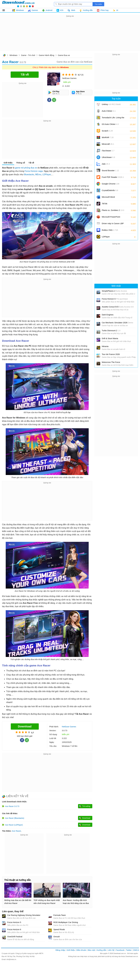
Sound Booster (110, 170)
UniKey (111, 105)
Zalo (106, 164)
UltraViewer (108, 157)
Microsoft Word (111, 198)
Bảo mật (91, 950)
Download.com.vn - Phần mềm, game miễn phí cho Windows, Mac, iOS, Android (18, 4)
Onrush (56, 936)
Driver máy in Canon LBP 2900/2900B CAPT (113, 224)
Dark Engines (107, 315)
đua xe (34, 168)
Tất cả (5, 10)
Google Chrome (110, 184)
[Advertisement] (70, 36)
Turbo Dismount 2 (111, 330)
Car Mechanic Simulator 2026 (117, 322)
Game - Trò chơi (28, 55)
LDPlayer (46, 174)
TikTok (104, 203)
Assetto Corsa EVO (118, 307)
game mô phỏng (22, 168)
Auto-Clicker (109, 111)
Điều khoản (81, 950)
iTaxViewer (108, 151)
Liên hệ (111, 950)
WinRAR (108, 137)
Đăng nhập (60, 950)
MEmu (38, 174)
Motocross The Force (111, 362)
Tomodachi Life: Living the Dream (113, 118)
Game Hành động (46, 55)
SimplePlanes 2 (114, 291)
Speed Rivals (59, 929)
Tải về (31, 163)
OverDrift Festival (14, 936)
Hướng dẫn (101, 950)
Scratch (107, 131)
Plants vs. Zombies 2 (113, 210)
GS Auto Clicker (110, 124)
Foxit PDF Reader (113, 177)
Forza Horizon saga (34, 171)
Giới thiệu (8, 163)
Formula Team (59, 915)
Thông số (20, 163)
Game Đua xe (64, 55)
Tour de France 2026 (111, 354)
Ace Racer (16, 831)
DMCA (136, 950)
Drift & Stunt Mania (110, 338)
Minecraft (108, 144)
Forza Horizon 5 (14, 922)
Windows (13, 55)
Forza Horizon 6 (14, 929)
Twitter (129, 950)
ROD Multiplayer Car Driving (65, 922)
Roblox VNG (110, 230)
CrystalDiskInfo (110, 190)
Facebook (120, 950)
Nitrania (105, 346)
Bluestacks (29, 174)
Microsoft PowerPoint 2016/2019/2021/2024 (111, 218)
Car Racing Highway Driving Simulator (23, 915)
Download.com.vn (4, 55)
